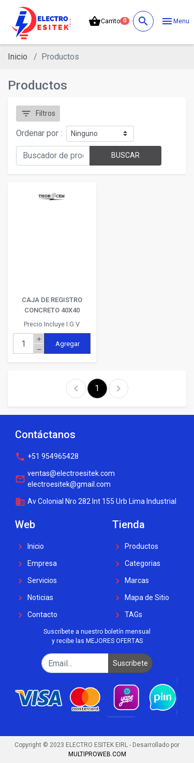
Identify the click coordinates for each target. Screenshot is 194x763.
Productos (135, 547)
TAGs (127, 615)
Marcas (130, 581)
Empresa (36, 564)
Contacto (36, 615)
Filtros (38, 113)
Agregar (67, 344)
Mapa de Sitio (140, 598)
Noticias (34, 598)
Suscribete (130, 663)
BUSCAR (125, 155)
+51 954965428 (47, 457)
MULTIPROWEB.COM (97, 754)
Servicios (36, 581)
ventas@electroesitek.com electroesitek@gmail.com (65, 478)
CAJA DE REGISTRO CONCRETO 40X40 (52, 305)
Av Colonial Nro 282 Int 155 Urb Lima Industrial (95, 502)
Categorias (136, 564)
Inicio (17, 57)
